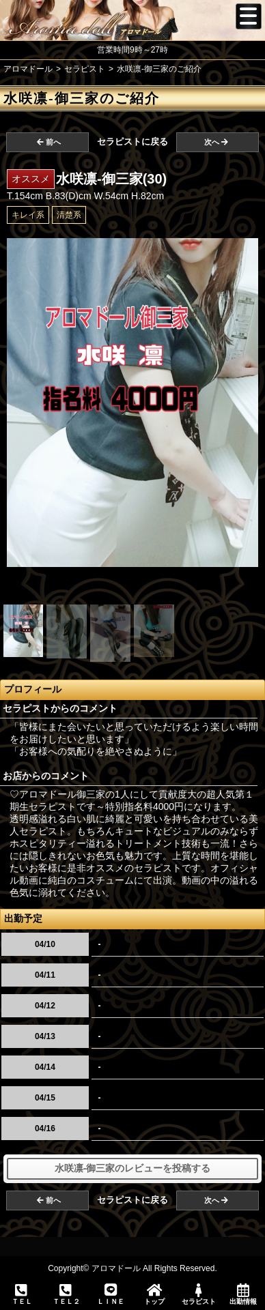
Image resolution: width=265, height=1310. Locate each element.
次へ (216, 142)
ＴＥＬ (22, 1295)
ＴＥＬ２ (66, 1295)
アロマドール (28, 69)
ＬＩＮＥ (110, 1294)
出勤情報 (243, 1294)
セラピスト (199, 1294)
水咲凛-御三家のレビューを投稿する (133, 1168)
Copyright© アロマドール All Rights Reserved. (132, 1268)
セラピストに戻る (132, 141)
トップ (154, 1294)
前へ (49, 142)
